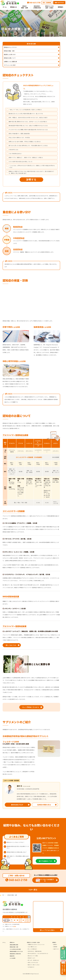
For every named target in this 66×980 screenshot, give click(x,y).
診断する (31, 179)
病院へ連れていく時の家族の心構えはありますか (18, 857)
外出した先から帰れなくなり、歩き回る (19, 137)
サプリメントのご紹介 (31, 65)
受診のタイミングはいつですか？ (15, 842)
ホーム (5, 7)
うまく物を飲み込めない (15, 153)
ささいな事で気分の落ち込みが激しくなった (20, 161)
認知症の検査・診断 (31, 51)
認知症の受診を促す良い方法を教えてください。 (18, 847)
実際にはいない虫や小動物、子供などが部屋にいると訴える (25, 142)
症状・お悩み (49, 7)
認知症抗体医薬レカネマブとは (16, 951)
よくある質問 (12, 958)
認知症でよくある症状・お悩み (33, 942)
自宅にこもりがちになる (33, 962)
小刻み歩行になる (13, 150)
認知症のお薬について (31, 58)
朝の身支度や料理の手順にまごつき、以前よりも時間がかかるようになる (28, 125)
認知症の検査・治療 (14, 947)
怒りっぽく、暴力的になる (33, 960)
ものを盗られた (31, 967)
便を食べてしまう (31, 958)
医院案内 (60, 7)
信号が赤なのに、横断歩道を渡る (35, 951)
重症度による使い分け (31, 54)
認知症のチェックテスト (31, 47)
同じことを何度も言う (32, 949)
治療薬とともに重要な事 (31, 61)
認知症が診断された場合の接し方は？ (17, 852)
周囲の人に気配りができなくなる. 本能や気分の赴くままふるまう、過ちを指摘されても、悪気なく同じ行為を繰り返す (31, 172)
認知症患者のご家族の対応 (15, 953)
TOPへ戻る (33, 889)
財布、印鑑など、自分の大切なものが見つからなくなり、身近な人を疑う (28, 117)
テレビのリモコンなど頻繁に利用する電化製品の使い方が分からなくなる (28, 130)
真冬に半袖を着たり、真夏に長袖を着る (19, 134)
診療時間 (55, 946)
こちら (14, 926)
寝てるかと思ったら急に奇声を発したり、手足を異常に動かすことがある (28, 145)
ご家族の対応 (37, 7)
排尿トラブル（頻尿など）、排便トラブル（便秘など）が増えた (26, 157)
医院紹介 (54, 942)
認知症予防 (12, 956)
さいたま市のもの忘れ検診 (15, 949)
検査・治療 (24, 7)
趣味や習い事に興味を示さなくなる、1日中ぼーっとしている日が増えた (28, 122)
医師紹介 (55, 944)
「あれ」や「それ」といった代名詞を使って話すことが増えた (25, 110)
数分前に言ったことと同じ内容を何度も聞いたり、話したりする (26, 114)
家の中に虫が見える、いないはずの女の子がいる (38, 953)
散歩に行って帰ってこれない (34, 964)
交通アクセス (56, 949)
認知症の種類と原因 (14, 944)
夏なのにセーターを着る (33, 955)
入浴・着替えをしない (32, 946)
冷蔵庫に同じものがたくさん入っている (36, 944)
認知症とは (13, 7)
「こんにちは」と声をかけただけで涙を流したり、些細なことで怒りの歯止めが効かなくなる (32, 166)
